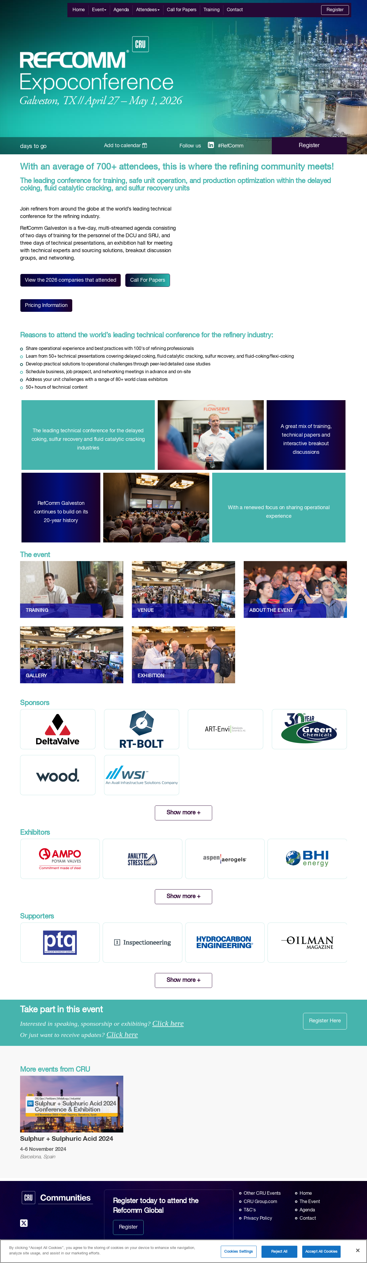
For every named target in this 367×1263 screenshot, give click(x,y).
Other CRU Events (262, 1193)
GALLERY (36, 676)
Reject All (279, 1252)
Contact (235, 10)
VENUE (146, 610)
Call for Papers (181, 10)
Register (335, 10)
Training (212, 10)
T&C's (250, 1210)
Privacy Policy (258, 1218)
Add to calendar (125, 145)
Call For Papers (147, 280)
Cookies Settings (238, 1252)
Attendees (147, 10)
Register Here (325, 1020)
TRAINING (37, 610)
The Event (310, 1202)
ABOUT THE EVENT (271, 610)
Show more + (183, 813)
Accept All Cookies (321, 1252)
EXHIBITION (151, 676)
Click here (168, 1023)
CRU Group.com (260, 1202)
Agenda (121, 10)
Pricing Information (46, 305)
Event (99, 10)
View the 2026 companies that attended (70, 280)
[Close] (358, 1250)
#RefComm (230, 146)
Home (79, 10)
